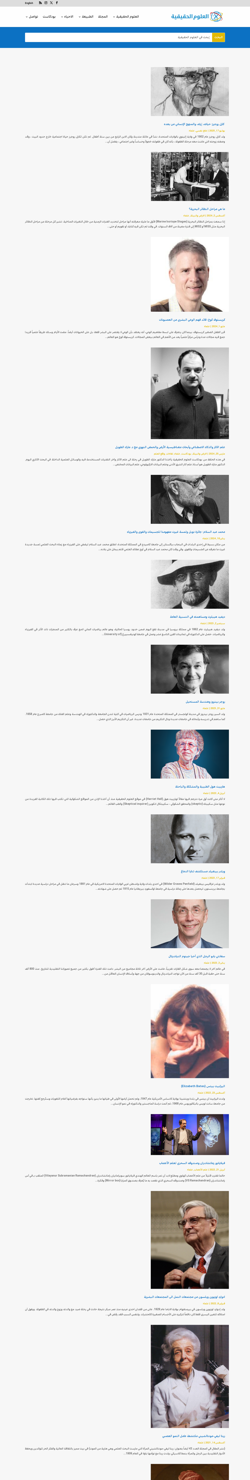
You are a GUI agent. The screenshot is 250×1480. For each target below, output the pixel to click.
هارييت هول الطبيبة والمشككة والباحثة (200, 787)
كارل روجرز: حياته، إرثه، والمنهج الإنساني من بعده (194, 124)
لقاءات (169, 454)
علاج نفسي (201, 131)
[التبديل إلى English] (29, 4)
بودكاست (49, 17)
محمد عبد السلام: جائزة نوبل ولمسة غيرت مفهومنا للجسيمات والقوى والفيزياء (176, 532)
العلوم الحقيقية (127, 17)
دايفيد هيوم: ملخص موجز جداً (206, 1467)
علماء (192, 131)
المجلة (103, 17)
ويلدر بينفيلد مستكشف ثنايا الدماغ (203, 871)
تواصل (33, 17)
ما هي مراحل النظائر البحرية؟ (207, 209)
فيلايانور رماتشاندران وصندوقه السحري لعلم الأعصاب (192, 1163)
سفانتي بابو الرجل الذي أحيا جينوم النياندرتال (197, 956)
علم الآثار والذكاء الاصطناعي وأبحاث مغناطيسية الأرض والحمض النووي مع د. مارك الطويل (170, 447)
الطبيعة (87, 17)
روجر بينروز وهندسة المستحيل (205, 702)
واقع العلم (159, 454)
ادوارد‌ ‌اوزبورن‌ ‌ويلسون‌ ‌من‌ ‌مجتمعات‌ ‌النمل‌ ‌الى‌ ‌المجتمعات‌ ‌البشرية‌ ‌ (184, 1297)
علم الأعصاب (200, 1170)
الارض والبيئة (197, 216)
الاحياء (68, 17)
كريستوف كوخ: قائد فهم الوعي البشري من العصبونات (192, 320)
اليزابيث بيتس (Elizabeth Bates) (202, 1086)
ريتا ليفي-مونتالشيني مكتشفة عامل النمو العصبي (193, 1382)
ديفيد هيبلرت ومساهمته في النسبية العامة (197, 617)
